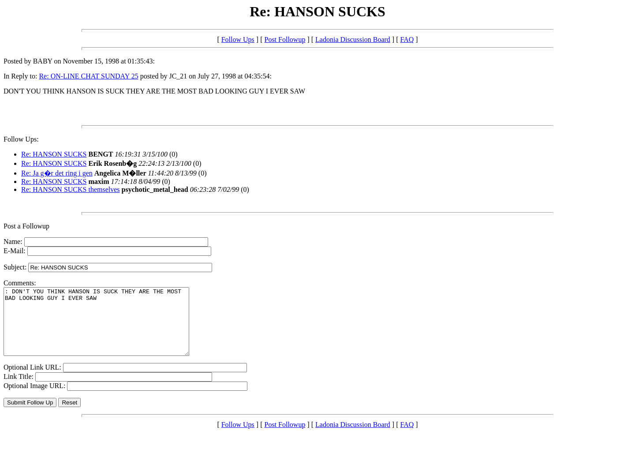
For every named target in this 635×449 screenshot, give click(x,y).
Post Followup (284, 39)
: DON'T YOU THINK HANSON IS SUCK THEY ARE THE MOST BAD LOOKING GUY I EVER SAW (107, 328)
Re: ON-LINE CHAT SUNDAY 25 (88, 76)
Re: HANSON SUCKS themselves (70, 189)
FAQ (407, 39)
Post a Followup (26, 226)
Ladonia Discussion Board (352, 39)
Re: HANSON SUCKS (53, 154)
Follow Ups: (21, 139)
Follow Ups (237, 39)
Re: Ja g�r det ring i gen (57, 173)
